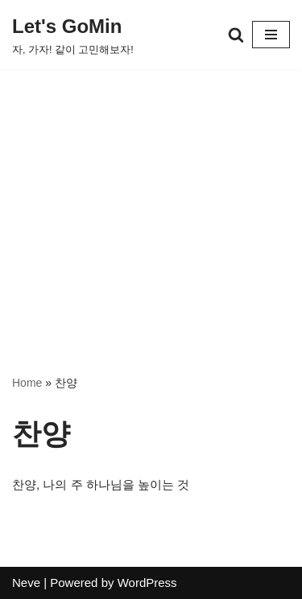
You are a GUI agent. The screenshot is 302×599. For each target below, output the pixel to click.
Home (27, 382)
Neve (26, 582)
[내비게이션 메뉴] (271, 34)
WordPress (147, 582)
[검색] (236, 35)
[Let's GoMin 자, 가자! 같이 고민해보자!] (73, 34)
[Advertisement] (151, 197)
